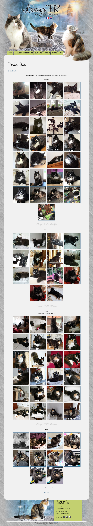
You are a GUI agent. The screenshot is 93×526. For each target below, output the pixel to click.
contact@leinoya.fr (65, 513)
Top (48, 492)
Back (45, 492)
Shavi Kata (56, 522)
